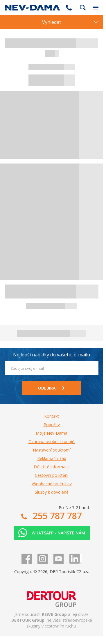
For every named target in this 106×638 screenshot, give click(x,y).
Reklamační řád (51, 458)
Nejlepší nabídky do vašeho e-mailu (51, 354)
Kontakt (51, 416)
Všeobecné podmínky (52, 483)
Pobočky (52, 424)
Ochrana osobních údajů (51, 441)
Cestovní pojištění (51, 475)
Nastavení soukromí (52, 450)
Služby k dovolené (52, 492)
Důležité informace (52, 467)
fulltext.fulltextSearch (83, 7)
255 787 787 (69, 7)
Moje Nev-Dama (51, 433)
